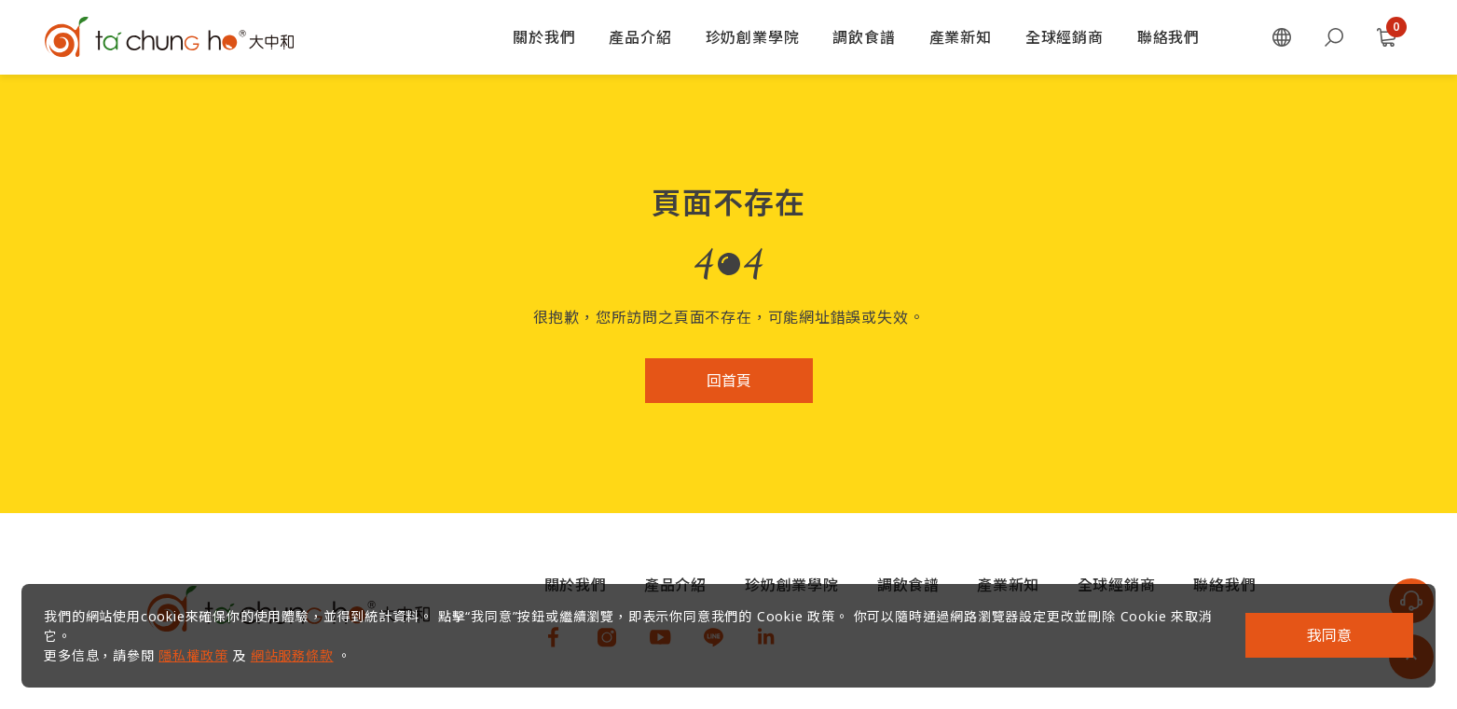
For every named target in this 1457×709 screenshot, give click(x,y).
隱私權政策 (201, 647)
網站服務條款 (300, 647)
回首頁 (729, 380)
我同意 (1321, 628)
